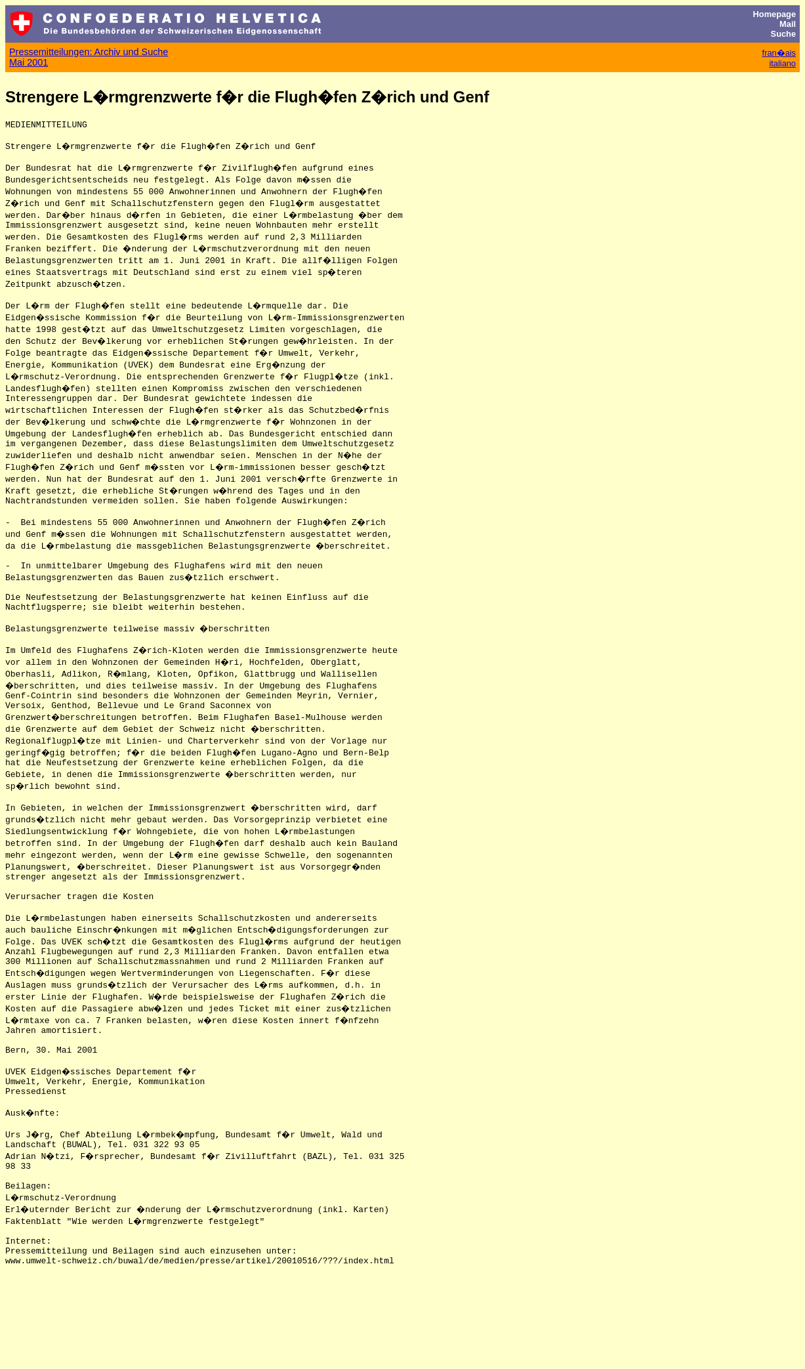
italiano (782, 63)
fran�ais (779, 53)
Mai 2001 (28, 62)
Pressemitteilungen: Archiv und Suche (88, 52)
